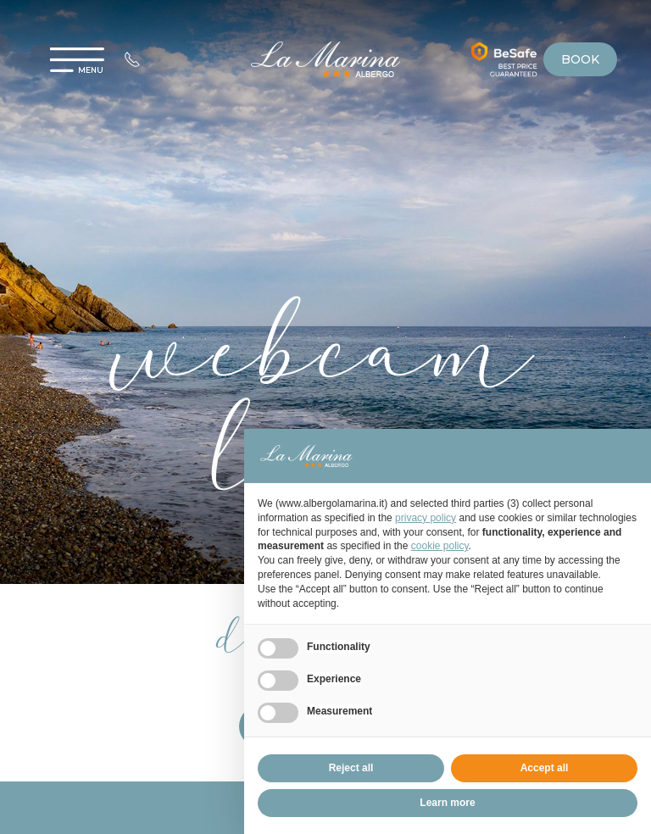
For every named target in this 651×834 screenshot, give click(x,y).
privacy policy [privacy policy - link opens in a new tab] (425, 518)
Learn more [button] (447, 803)
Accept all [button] (544, 768)
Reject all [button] (351, 768)
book (580, 59)
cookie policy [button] (440, 546)
